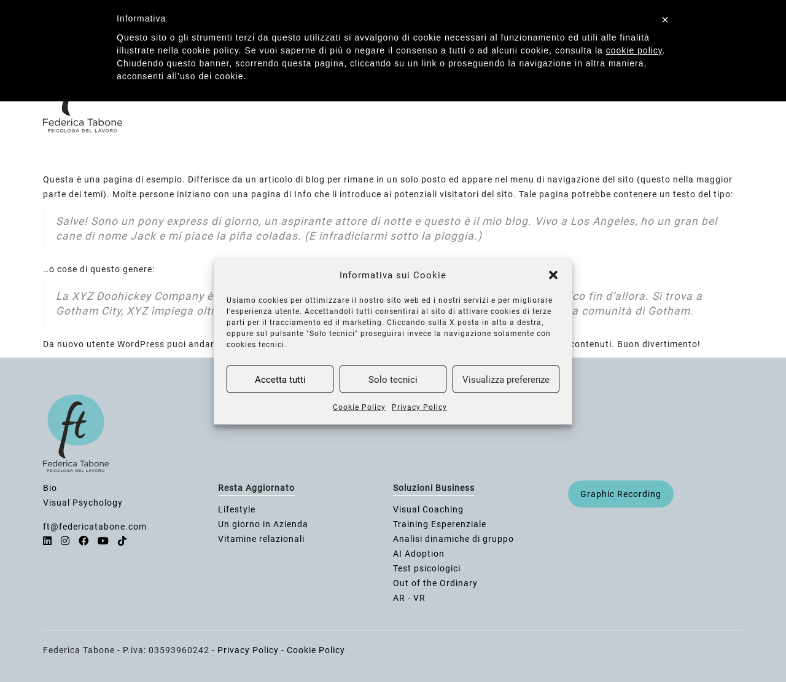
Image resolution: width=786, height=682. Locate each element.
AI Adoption (419, 554)
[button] (553, 275)
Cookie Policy (359, 407)
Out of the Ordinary (435, 583)
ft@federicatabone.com (95, 526)
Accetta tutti (280, 379)
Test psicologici (427, 568)
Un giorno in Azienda (263, 524)
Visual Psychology (83, 503)
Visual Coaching (428, 509)
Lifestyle (236, 509)
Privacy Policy (419, 407)
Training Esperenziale (439, 524)
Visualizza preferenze (506, 379)
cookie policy (634, 50)
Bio (50, 488)
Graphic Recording (620, 494)
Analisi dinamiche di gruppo (453, 539)
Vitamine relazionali (261, 539)
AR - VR (409, 598)
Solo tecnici (393, 379)
